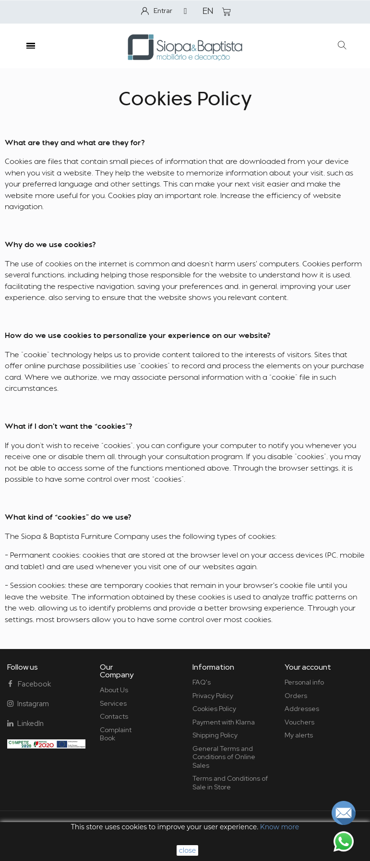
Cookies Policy (214, 708)
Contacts (114, 716)
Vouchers (299, 722)
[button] (342, 45)
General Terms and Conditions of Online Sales (223, 757)
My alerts (299, 735)
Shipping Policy (215, 735)
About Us (114, 690)
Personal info (304, 682)
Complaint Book (115, 734)
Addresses (302, 708)
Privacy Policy (212, 695)
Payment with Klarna (223, 722)
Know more (279, 827)
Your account (308, 667)
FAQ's (201, 682)
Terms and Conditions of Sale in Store (230, 782)
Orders (296, 695)
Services (113, 703)
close (187, 850)
